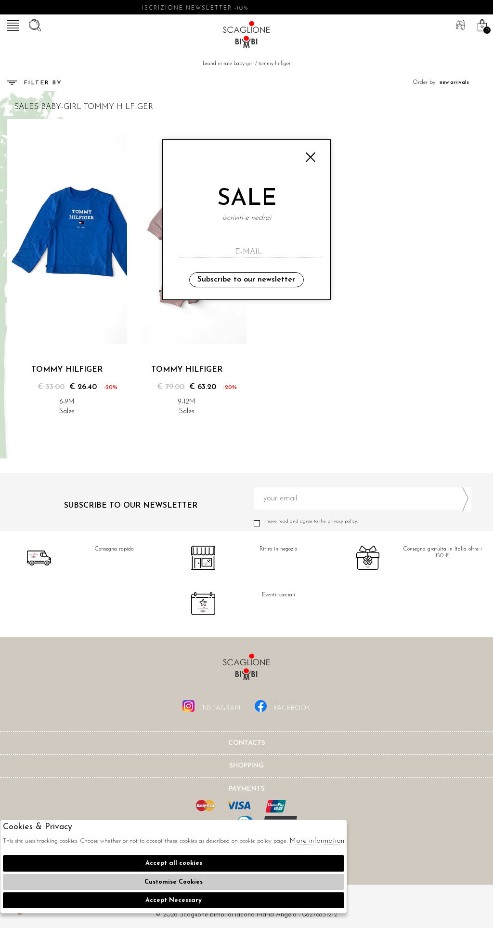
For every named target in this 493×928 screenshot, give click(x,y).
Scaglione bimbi (246, 36)
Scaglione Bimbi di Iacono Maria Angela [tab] (246, 670)
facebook (283, 706)
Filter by (35, 83)
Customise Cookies (173, 882)
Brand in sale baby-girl (228, 64)
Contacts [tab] (246, 743)
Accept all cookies (173, 863)
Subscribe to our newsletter (246, 279)
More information (316, 841)
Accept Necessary (173, 900)
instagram (211, 706)
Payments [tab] (247, 789)
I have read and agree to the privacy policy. (362, 521)
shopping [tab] (246, 765)
